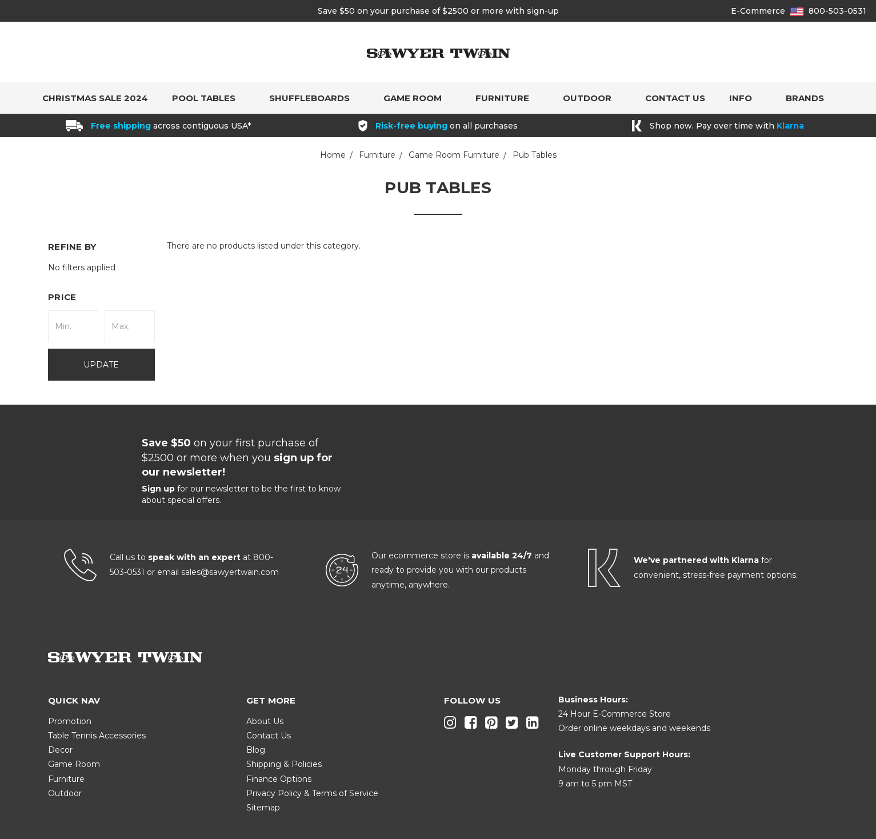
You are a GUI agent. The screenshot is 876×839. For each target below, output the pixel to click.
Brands (810, 98)
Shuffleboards (314, 98)
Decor (60, 750)
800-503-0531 (837, 11)
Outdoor (592, 98)
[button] (101, 297)
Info (745, 98)
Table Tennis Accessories (97, 735)
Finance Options (278, 779)
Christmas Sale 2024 (95, 98)
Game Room (417, 98)
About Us (264, 721)
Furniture (507, 98)
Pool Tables (208, 98)
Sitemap (263, 807)
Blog (255, 750)
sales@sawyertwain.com (230, 572)
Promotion (69, 721)
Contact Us (675, 98)
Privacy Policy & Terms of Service (312, 793)
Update (101, 364)
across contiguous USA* (171, 126)
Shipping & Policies (284, 764)
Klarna (790, 126)
